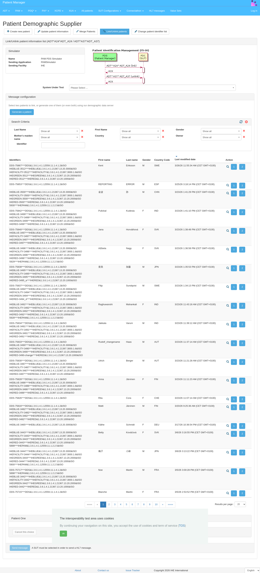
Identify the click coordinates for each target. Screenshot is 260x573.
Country (99, 135)
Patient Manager (14, 2)
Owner (179, 135)
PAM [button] (19, 10)
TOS (182, 525)
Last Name (20, 129)
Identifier (22, 143)
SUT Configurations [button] (109, 10)
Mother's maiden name (23, 137)
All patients (87, 10)
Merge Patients (85, 31)
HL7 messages (157, 10)
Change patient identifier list (151, 31)
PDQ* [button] (32, 10)
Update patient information (53, 31)
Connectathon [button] (135, 10)
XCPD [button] (59, 10)
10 (156, 504)
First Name (101, 129)
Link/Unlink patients (115, 31)
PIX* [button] (45, 10)
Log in (254, 10)
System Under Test (53, 87)
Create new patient (18, 31)
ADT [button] (6, 10)
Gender (180, 129)
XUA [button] (72, 10)
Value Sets (175, 10)
